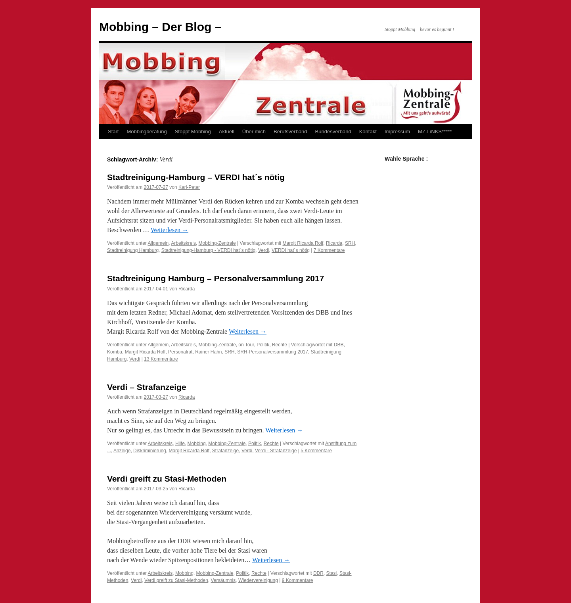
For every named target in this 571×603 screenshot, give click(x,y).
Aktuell (226, 131)
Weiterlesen (169, 230)
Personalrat (180, 352)
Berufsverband (290, 131)
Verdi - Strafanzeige (276, 450)
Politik (263, 345)
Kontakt (368, 131)
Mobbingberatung (146, 131)
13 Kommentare (161, 359)
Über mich (254, 131)
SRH (350, 243)
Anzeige (121, 450)
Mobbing (197, 443)
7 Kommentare (329, 250)
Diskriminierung (149, 450)
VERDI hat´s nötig (291, 250)
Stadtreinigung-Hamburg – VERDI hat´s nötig (196, 177)
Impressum (397, 131)
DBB (339, 345)
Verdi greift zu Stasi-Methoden (166, 478)
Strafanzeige (225, 450)
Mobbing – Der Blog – (160, 26)
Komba (114, 352)
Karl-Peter (189, 187)
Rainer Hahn (208, 352)
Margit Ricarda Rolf (303, 243)
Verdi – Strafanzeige (146, 387)
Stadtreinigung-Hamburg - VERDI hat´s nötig (208, 250)
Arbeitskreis (183, 243)
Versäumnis (223, 580)
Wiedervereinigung (258, 580)
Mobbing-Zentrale (217, 243)
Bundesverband (333, 131)
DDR (318, 573)
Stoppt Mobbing (193, 131)
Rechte (279, 345)
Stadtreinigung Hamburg (133, 250)
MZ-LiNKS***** (435, 131)
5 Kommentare (316, 450)
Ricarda (334, 243)
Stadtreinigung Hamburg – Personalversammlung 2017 (215, 278)
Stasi (331, 573)
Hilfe (180, 443)
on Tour (246, 345)
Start (113, 131)
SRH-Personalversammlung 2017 (272, 352)
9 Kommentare (297, 580)
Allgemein (158, 243)
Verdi (263, 250)
